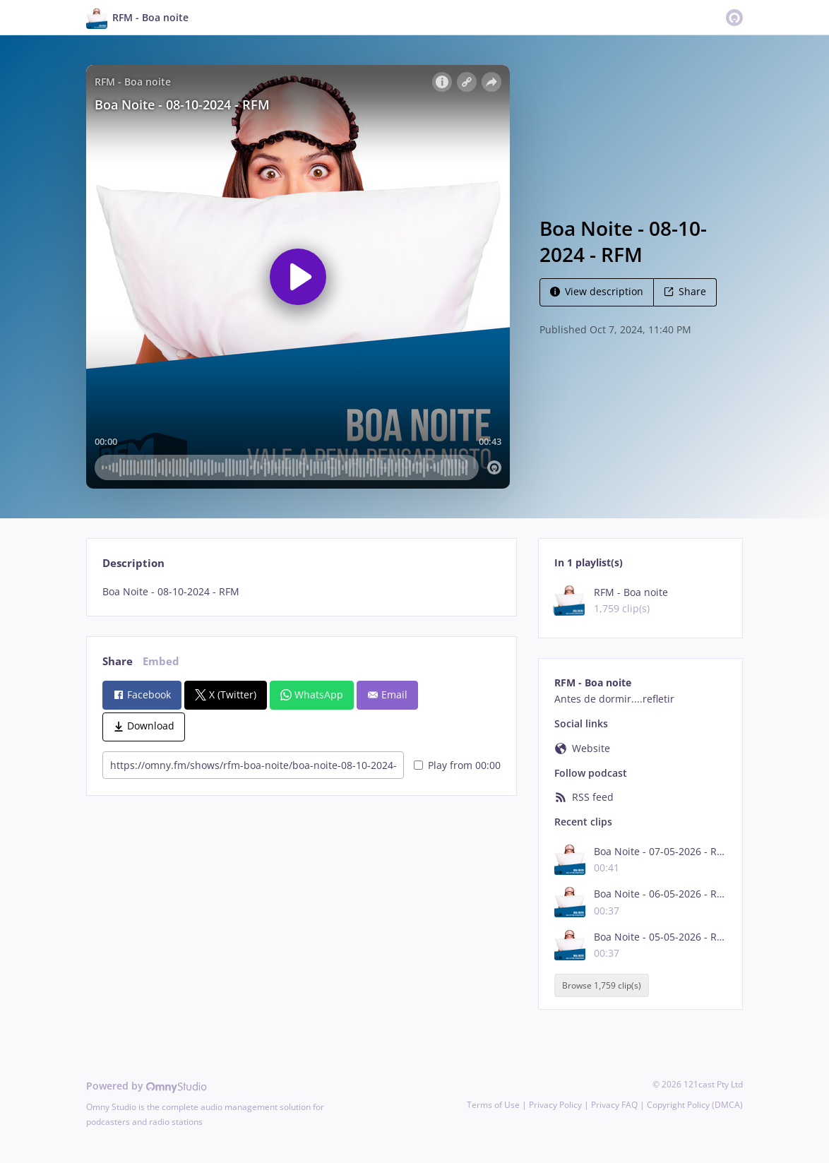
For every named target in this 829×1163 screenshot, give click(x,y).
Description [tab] (133, 563)
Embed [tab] (161, 661)
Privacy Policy (555, 1105)
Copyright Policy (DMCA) (695, 1105)
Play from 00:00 (457, 765)
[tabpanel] (301, 591)
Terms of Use (493, 1105)
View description (596, 291)
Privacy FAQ (614, 1105)
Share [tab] (117, 661)
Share (685, 291)
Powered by (146, 1085)
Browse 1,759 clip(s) (601, 985)
